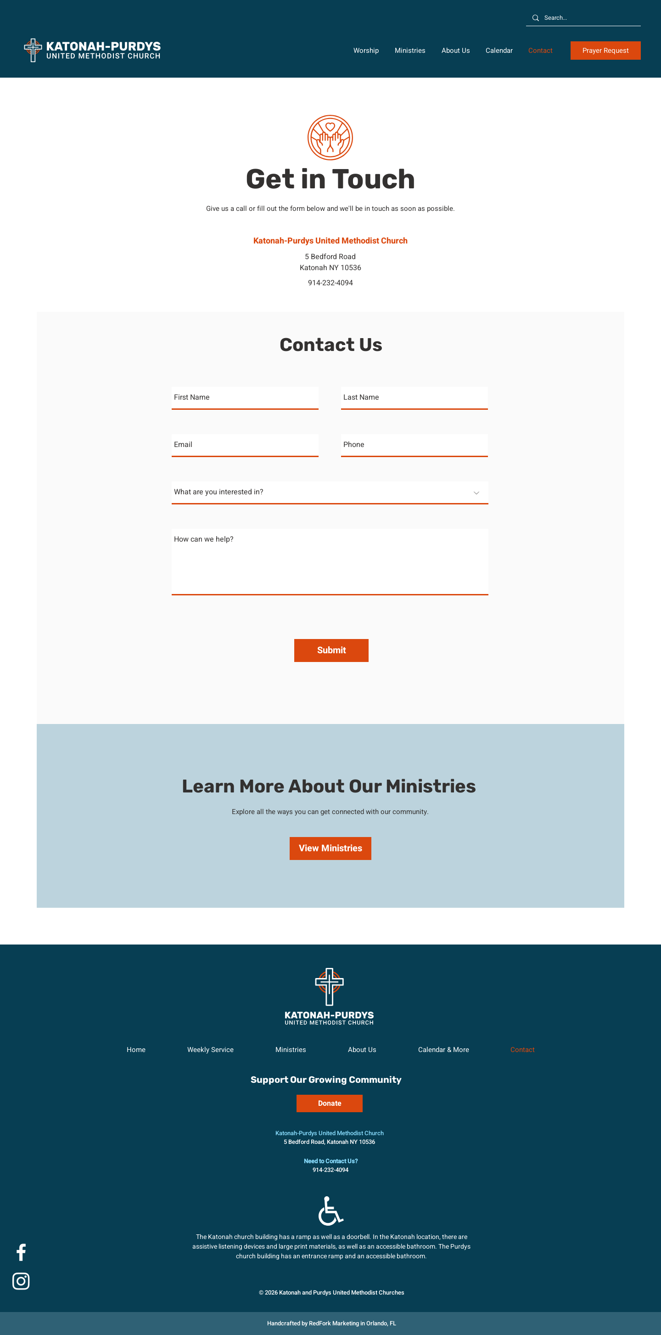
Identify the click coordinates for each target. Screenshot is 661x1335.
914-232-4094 (330, 282)
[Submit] (331, 650)
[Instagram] (21, 1280)
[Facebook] (21, 1252)
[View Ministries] (330, 848)
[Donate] (330, 1103)
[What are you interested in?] (330, 492)
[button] (367, 50)
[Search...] (583, 18)
